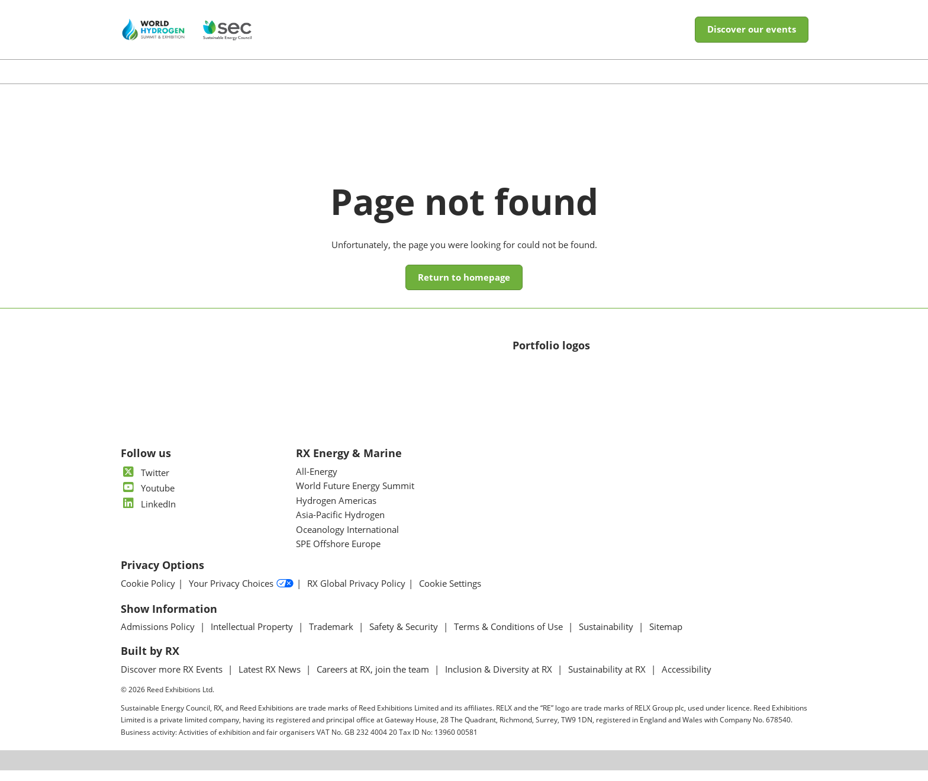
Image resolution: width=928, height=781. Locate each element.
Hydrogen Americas (336, 511)
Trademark (332, 637)
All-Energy (316, 482)
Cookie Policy (148, 594)
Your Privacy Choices (241, 594)
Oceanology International (347, 540)
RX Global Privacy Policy (356, 594)
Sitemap (665, 637)
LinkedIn (148, 514)
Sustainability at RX (608, 680)
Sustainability (607, 637)
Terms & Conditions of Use (509, 637)
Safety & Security (404, 637)
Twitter (145, 483)
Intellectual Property (253, 637)
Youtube (148, 498)
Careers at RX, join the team (374, 680)
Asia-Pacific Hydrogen (340, 525)
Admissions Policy (159, 637)
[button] (751, 41)
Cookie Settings (450, 594)
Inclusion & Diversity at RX (500, 680)
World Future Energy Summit (355, 496)
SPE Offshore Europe (338, 554)
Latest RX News (271, 680)
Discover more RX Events (173, 680)
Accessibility (686, 680)
